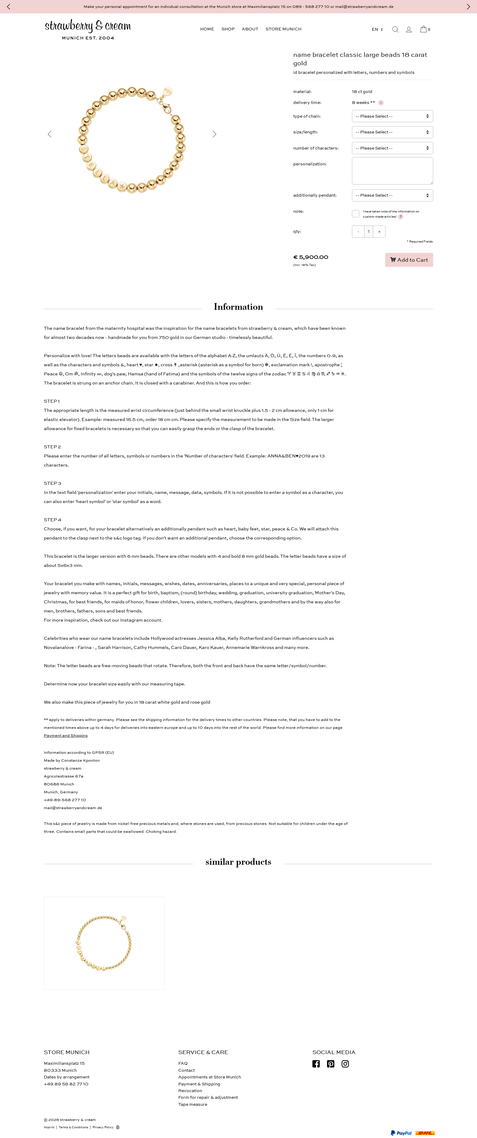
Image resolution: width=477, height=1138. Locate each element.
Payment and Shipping (66, 735)
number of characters (315, 148)
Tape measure (192, 1104)
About (250, 29)
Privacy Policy (103, 1127)
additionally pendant (314, 195)
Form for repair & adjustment (208, 1097)
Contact (186, 1070)
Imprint (49, 1127)
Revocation (190, 1090)
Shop (228, 29)
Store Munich (283, 29)
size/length (304, 132)
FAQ (183, 1063)
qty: (297, 231)
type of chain (306, 116)
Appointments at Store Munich (209, 1077)
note (297, 211)
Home (207, 29)
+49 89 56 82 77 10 (66, 1084)
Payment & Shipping (199, 1084)
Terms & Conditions (73, 1127)
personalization (309, 164)
